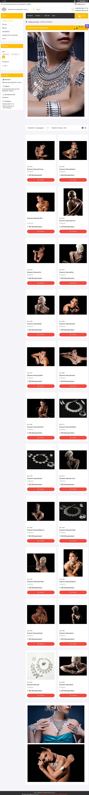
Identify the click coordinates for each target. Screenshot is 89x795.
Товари (37, 15)
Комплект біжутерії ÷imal (67, 478)
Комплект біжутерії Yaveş (67, 375)
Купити (42, 180)
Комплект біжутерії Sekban (67, 427)
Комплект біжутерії (33, 684)
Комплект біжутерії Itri (66, 684)
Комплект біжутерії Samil (67, 324)
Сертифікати (6, 31)
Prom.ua (53, 792)
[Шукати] (34, 9)
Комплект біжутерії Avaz (34, 478)
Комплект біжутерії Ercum (67, 220)
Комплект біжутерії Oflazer (67, 581)
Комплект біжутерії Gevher (35, 427)
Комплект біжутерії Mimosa (35, 530)
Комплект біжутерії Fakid (35, 375)
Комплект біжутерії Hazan (67, 169)
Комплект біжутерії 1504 (34, 218)
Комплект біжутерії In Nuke (35, 581)
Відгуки (4, 28)
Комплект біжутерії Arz (66, 633)
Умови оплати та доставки (10, 35)
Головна (30, 15)
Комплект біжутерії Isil (34, 272)
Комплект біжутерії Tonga (35, 169)
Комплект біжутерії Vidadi (67, 530)
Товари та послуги (33, 22)
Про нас (47, 15)
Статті (4, 38)
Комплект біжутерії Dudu (34, 633)
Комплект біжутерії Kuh (34, 324)
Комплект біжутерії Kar (66, 272)
